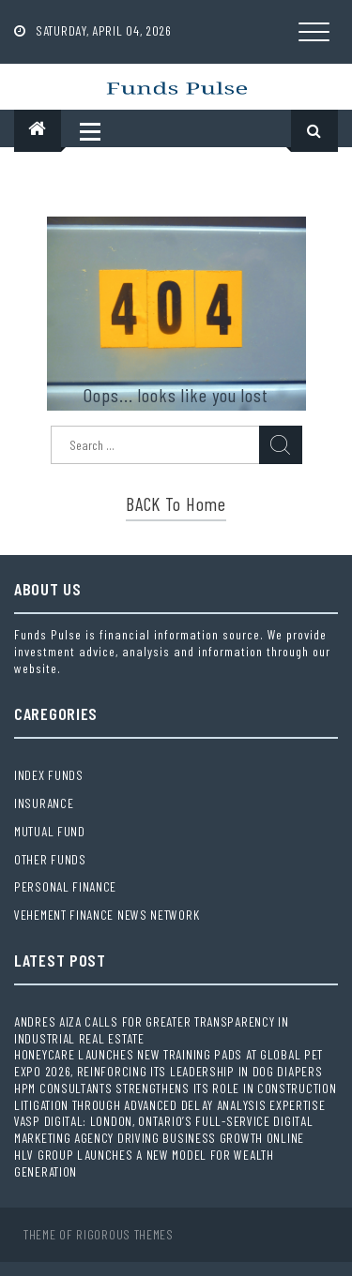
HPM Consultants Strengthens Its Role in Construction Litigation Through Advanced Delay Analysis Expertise (175, 1096)
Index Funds (49, 775)
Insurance (43, 803)
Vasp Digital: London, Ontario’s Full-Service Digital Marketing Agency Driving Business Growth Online (163, 1129)
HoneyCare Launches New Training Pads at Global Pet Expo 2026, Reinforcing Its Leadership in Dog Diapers (168, 1062)
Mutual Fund (49, 831)
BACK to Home (175, 503)
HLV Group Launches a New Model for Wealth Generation (144, 1163)
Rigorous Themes (125, 1234)
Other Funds (50, 859)
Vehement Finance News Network (106, 915)
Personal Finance (65, 886)
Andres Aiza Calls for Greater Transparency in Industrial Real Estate (151, 1029)
